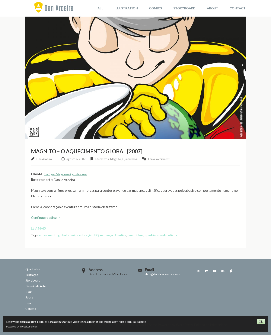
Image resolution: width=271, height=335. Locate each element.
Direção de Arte (35, 286)
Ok (261, 321)
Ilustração (31, 274)
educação (86, 235)
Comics (155, 8)
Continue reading (46, 217)
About (212, 8)
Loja (28, 303)
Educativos (102, 159)
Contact (238, 8)
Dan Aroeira (44, 159)
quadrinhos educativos (161, 235)
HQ (96, 235)
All (100, 8)
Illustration (126, 8)
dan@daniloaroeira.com (162, 274)
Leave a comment (159, 159)
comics (73, 235)
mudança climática (113, 235)
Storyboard (184, 8)
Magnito (115, 159)
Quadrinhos (129, 159)
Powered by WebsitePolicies (21, 326)
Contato (30, 308)
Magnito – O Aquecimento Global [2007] (86, 151)
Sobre (29, 297)
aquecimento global (53, 235)
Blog (28, 291)
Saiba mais (139, 321)
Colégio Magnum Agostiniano (65, 174)
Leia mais (38, 228)
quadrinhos (135, 235)
